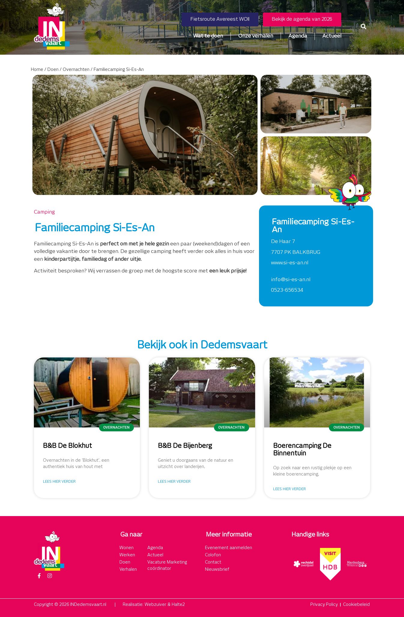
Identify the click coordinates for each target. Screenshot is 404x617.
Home (37, 70)
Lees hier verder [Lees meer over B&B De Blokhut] (59, 481)
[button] (364, 26)
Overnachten (76, 70)
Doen (53, 70)
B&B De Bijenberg (185, 446)
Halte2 (178, 605)
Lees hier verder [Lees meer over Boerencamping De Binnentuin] (289, 489)
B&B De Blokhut (67, 446)
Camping (44, 212)
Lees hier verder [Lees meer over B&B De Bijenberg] (174, 481)
